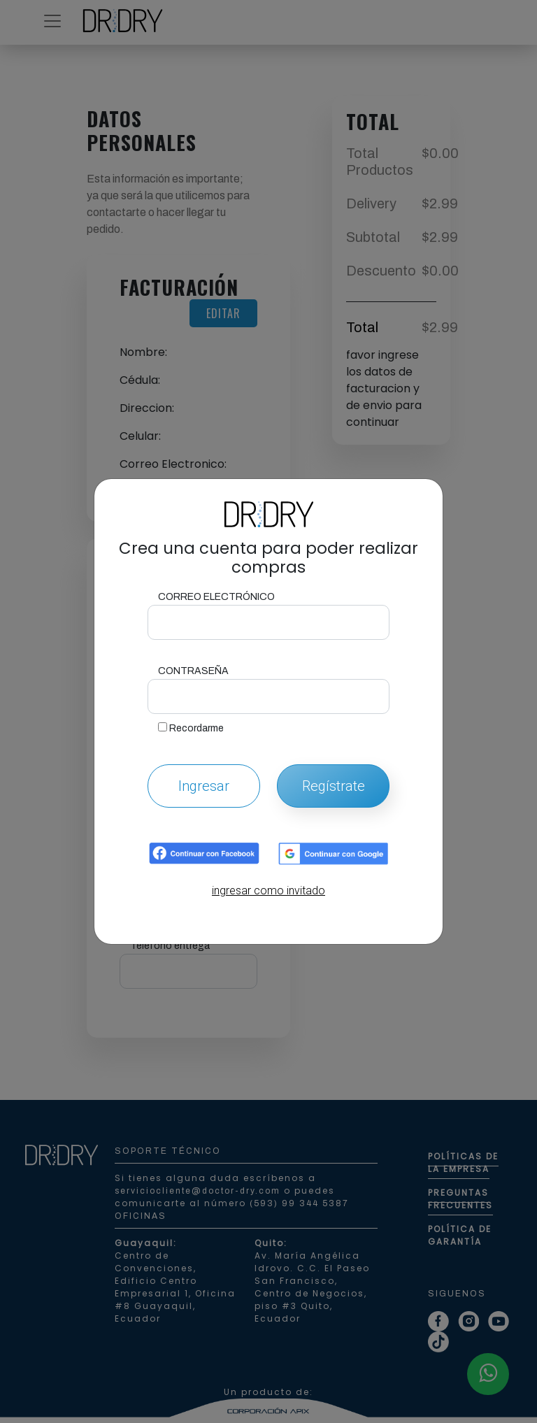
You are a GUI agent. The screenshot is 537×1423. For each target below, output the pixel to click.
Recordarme (191, 728)
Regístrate (333, 786)
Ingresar (203, 786)
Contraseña (193, 671)
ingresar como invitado (268, 890)
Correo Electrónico (216, 597)
